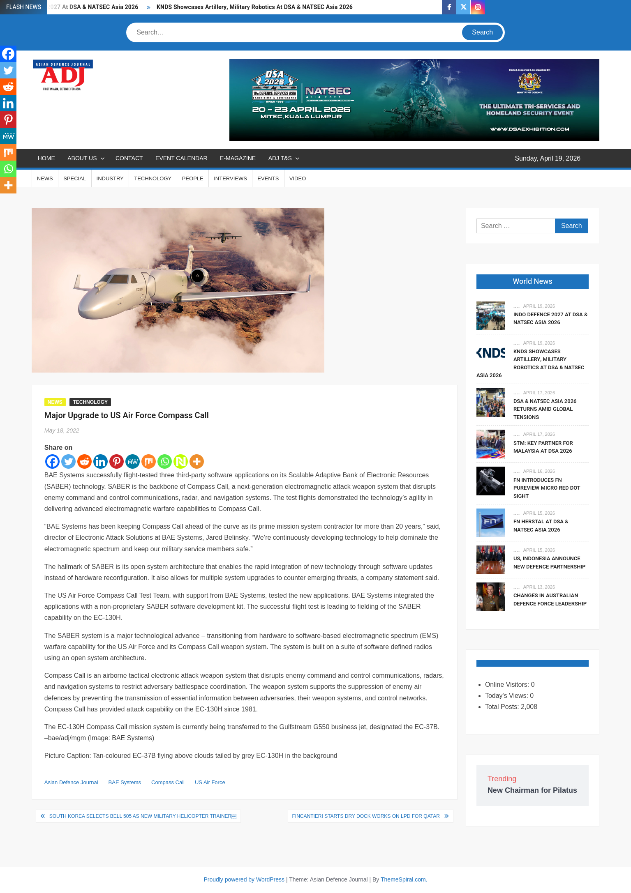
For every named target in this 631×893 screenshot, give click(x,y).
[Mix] (148, 461)
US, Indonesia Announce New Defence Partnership (549, 563)
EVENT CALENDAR (181, 158)
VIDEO (297, 178)
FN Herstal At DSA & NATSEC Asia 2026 (541, 526)
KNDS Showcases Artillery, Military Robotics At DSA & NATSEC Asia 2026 (255, 7)
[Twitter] (68, 461)
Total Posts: (503, 706)
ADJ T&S (280, 158)
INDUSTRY (110, 178)
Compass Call (168, 782)
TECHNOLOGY (152, 178)
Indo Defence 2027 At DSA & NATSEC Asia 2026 (550, 319)
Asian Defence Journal (71, 782)
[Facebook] (52, 461)
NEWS (45, 178)
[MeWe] (132, 461)
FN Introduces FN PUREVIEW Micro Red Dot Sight (546, 488)
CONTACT (129, 158)
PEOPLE (192, 178)
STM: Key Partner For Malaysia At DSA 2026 (543, 447)
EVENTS (268, 178)
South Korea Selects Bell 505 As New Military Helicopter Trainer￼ (142, 816)
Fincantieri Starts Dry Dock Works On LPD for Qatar (366, 816)
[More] (197, 461)
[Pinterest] (116, 461)
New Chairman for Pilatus (532, 790)
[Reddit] (84, 461)
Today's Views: (507, 695)
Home (46, 158)
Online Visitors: (508, 684)
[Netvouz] (180, 461)
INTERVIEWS (230, 178)
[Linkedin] (100, 461)
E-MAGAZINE (238, 158)
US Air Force (210, 782)
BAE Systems (125, 782)
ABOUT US (82, 158)
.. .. (516, 306)
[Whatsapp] (164, 461)
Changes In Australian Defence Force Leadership (550, 599)
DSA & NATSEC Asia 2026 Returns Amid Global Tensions (545, 409)
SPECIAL (74, 178)
